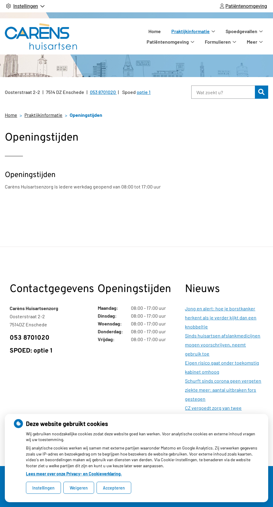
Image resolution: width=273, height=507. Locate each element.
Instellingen (43, 487)
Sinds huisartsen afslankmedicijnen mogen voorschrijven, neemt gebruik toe (222, 344)
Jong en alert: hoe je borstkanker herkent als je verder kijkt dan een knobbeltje (220, 317)
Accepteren (114, 487)
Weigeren (79, 487)
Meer (252, 36)
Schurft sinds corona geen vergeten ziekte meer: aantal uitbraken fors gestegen (223, 390)
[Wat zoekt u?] (223, 92)
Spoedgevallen (215, 36)
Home (128, 36)
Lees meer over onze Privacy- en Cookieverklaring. (74, 473)
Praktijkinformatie (164, 36)
